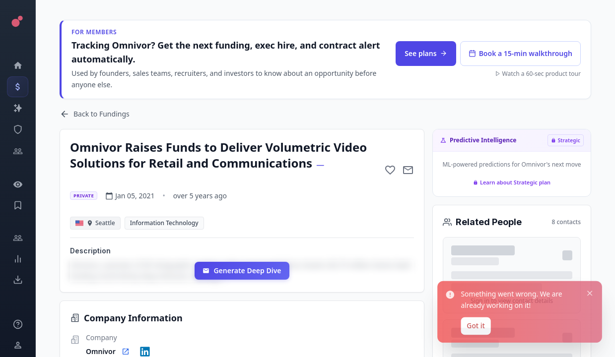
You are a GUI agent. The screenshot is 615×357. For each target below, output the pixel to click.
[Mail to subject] (408, 170)
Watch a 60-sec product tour (538, 74)
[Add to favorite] (390, 170)
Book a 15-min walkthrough (520, 53)
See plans (426, 53)
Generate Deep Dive (242, 270)
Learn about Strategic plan (511, 182)
